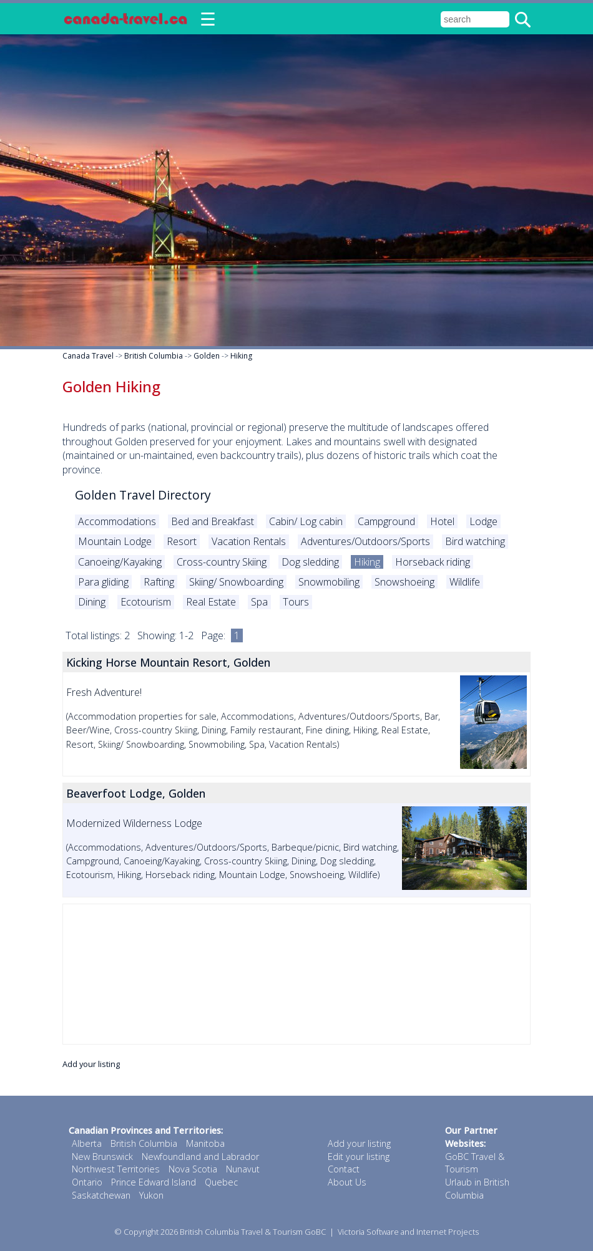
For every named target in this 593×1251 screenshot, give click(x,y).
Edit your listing (359, 1156)
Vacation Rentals (249, 541)
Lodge (483, 521)
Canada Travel (88, 355)
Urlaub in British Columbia (477, 1188)
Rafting (159, 582)
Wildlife (464, 582)
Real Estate (211, 602)
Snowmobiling (329, 582)
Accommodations (117, 521)
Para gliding (103, 582)
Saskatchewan (101, 1195)
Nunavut (243, 1169)
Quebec (221, 1182)
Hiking (241, 355)
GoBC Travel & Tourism (474, 1163)
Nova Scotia (193, 1169)
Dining (91, 602)
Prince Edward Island (153, 1182)
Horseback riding (432, 562)
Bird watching (475, 541)
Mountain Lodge (115, 541)
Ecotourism (145, 602)
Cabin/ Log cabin (306, 521)
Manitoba (205, 1143)
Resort (182, 541)
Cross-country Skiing (222, 562)
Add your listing (91, 1064)
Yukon (151, 1195)
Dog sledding (310, 562)
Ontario (87, 1182)
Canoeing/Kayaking (120, 562)
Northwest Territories (116, 1169)
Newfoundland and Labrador (200, 1156)
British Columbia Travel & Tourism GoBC (253, 1231)
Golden (207, 355)
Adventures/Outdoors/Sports (365, 541)
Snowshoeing (404, 582)
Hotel (442, 521)
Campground (386, 521)
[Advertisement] (296, 974)
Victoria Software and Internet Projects (408, 1231)
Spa (259, 602)
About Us (347, 1182)
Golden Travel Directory (143, 494)
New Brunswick (102, 1156)
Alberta (87, 1143)
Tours (296, 602)
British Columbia (153, 355)
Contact (344, 1169)
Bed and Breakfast (212, 521)
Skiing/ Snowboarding (236, 582)
